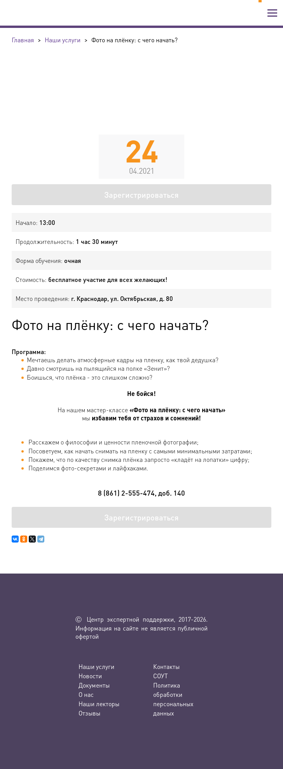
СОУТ (160, 676)
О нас (86, 694)
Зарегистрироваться (141, 195)
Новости (90, 676)
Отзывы (89, 713)
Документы (94, 685)
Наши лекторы (99, 704)
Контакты (166, 666)
